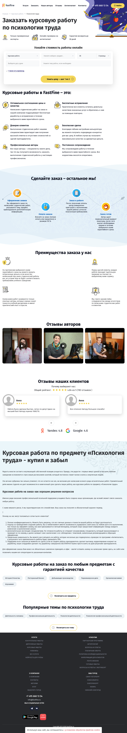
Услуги (25, 5)
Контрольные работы (34, 641)
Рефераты (34, 651)
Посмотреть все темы (65, 628)
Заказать (35, 5)
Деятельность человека (14, 616)
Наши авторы (47, 5)
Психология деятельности (70, 616)
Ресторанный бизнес (36, 578)
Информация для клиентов (92, 657)
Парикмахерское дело (89, 578)
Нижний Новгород (93, 690)
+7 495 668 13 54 (100, 5)
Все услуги (34, 654)
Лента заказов (93, 661)
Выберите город (34, 690)
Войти (117, 6)
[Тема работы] (76, 64)
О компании (34, 677)
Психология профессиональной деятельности (104, 616)
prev (51, 423)
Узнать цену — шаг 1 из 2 (58, 79)
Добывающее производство (62, 578)
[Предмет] (58, 57)
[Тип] (104, 57)
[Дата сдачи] (22, 64)
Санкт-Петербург (93, 677)
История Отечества (12, 578)
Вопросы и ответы (93, 647)
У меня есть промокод (16, 71)
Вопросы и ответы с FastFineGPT (93, 667)
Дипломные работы (34, 644)
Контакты (82, 5)
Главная (5, 14)
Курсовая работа (17, 14)
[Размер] (87, 57)
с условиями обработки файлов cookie (81, 730)
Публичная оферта (93, 651)
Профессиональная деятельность (42, 616)
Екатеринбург (92, 683)
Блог (34, 687)
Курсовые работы (34, 647)
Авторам (34, 683)
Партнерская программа (93, 641)
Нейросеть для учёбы (34, 657)
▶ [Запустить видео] (22, 345)
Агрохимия (9, 584)
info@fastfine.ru (34, 700)
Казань (93, 687)
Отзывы (58, 5)
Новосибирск (92, 680)
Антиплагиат (70, 5)
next (75, 423)
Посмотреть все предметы (65, 596)
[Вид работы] (22, 57)
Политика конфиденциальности (93, 654)
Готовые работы (93, 664)
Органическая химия (114, 578)
